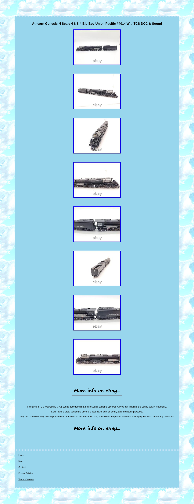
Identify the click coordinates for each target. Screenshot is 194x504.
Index (20, 455)
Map (20, 461)
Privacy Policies (25, 473)
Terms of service (26, 479)
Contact (22, 467)
